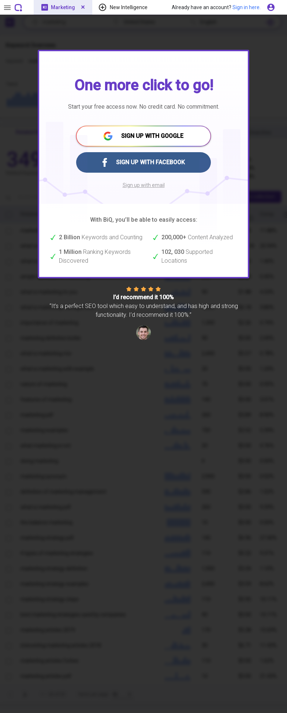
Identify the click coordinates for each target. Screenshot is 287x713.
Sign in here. (246, 7)
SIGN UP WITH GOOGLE (143, 136)
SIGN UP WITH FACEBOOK (143, 162)
